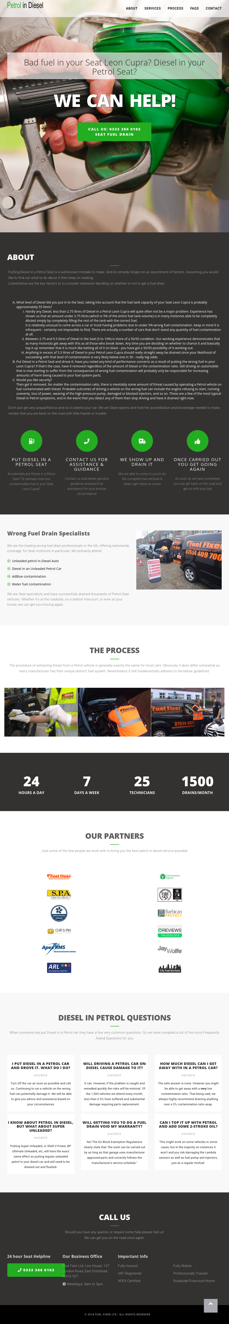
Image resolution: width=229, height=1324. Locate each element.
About (132, 9)
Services (153, 9)
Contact (214, 9)
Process (176, 9)
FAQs (194, 9)
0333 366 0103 (36, 1270)
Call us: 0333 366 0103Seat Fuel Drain (114, 132)
